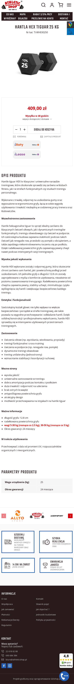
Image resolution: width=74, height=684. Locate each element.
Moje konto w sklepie (51, 5)
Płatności (5, 614)
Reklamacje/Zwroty (10, 620)
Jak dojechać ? (42, 609)
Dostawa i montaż (64, 17)
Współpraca (7, 604)
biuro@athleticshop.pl (16, 659)
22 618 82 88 (12, 651)
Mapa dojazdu (23, 17)
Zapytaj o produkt (52, 136)
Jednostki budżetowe (46, 614)
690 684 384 (11, 655)
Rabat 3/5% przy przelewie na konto (43, 17)
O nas (4, 598)
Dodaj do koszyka (44, 129)
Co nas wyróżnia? (10, 17)
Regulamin (6, 625)
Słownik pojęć (42, 604)
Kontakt (39, 598)
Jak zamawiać (7, 609)
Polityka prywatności (45, 620)
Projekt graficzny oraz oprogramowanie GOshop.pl (37, 678)
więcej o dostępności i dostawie (36, 119)
